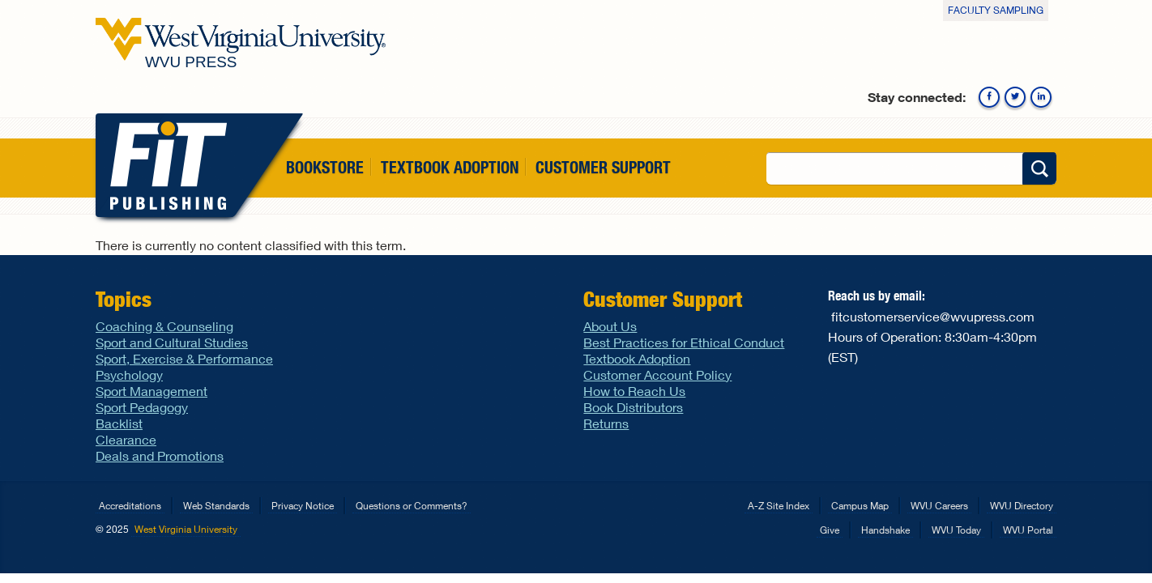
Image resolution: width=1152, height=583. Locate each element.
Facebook (989, 97)
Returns (606, 423)
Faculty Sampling (995, 10)
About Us (610, 326)
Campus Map (860, 506)
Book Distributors (633, 407)
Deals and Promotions (160, 455)
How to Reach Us (634, 390)
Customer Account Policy (657, 374)
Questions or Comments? (411, 506)
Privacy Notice (302, 506)
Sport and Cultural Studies (172, 342)
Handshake (885, 530)
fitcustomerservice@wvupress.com (933, 316)
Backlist (119, 423)
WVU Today (956, 530)
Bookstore (325, 167)
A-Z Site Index (778, 506)
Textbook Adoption (449, 167)
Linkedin (1041, 97)
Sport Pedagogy (142, 407)
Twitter (1015, 97)
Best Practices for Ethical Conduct (683, 342)
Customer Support (603, 167)
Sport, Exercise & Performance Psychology (184, 366)
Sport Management (151, 390)
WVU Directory (1021, 506)
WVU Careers (939, 506)
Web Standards (216, 506)
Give (829, 530)
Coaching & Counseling (164, 326)
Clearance (126, 439)
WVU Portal (1028, 530)
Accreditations (130, 506)
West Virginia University (185, 529)
